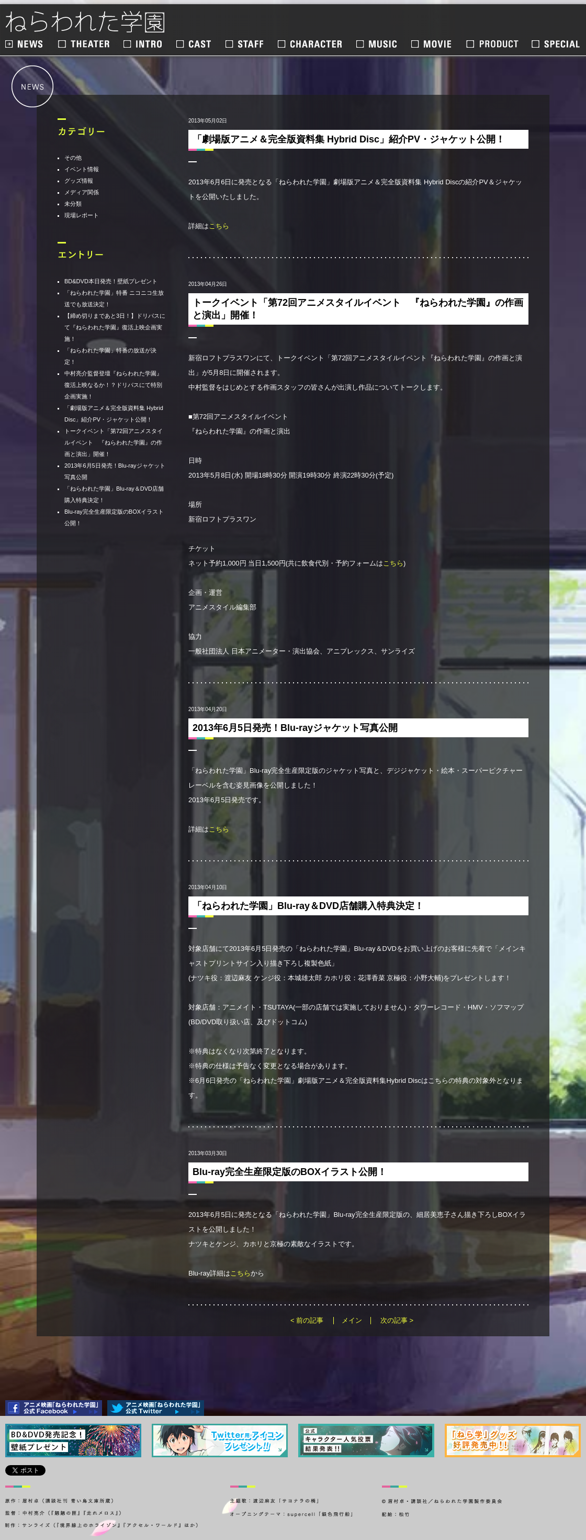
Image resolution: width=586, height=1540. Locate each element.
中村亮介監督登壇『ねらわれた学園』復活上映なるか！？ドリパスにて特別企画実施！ (113, 385)
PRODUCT (492, 44)
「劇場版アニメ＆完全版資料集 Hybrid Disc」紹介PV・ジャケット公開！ (349, 139)
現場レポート (81, 215)
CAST (194, 44)
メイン (352, 1320)
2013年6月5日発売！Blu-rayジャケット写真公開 (295, 728)
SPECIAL (556, 44)
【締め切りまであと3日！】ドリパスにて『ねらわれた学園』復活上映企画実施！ (114, 327)
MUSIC (377, 44)
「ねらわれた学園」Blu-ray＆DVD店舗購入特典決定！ (308, 906)
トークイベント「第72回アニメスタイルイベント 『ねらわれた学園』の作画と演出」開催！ (113, 442)
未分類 (73, 204)
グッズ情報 (78, 181)
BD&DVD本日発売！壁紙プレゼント (110, 281)
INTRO (143, 44)
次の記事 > (396, 1320)
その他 (73, 157)
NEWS (25, 44)
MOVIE (432, 44)
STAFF (245, 44)
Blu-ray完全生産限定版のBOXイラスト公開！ (290, 1172)
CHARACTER (310, 44)
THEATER (84, 44)
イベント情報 (81, 169)
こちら (219, 226)
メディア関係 (81, 192)
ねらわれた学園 (85, 22)
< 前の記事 (306, 1320)
